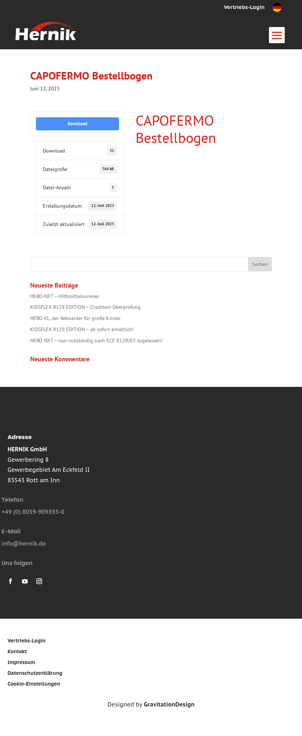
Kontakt (17, 652)
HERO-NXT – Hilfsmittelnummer (64, 296)
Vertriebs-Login (244, 7)
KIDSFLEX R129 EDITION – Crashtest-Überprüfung (85, 307)
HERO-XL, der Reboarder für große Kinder (75, 318)
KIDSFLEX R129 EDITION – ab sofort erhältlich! (82, 329)
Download (77, 123)
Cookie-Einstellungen (34, 684)
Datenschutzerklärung (35, 673)
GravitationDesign (169, 704)
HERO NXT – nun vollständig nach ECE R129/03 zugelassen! (96, 340)
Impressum (21, 662)
